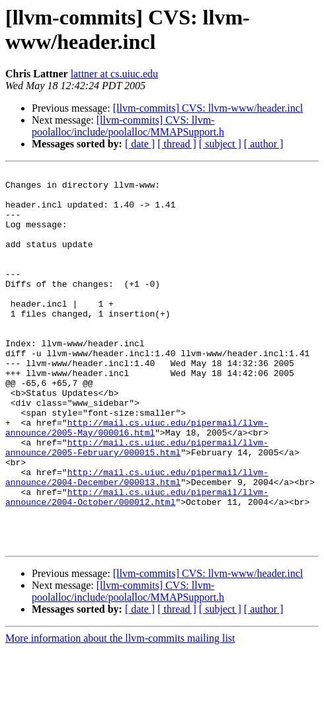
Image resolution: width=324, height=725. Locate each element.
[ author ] (264, 143)
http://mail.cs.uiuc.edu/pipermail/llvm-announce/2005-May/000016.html (136, 480)
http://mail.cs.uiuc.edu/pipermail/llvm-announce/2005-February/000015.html (136, 503)
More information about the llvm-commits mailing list (120, 713)
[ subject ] (220, 143)
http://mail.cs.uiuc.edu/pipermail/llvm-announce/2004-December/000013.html (136, 539)
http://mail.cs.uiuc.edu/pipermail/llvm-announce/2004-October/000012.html (136, 563)
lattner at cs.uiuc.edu (114, 73)
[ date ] (140, 143)
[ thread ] (176, 143)
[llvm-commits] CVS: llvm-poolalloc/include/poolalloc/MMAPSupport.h (128, 125)
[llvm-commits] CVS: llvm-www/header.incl (208, 108)
